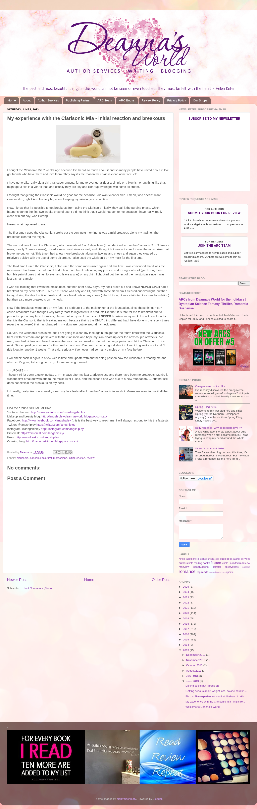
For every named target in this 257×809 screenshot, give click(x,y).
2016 (186, 634)
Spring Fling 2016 (205, 406)
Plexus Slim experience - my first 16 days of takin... (216, 696)
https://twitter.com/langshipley (55, 424)
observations (232, 567)
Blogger (157, 798)
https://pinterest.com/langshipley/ (42, 433)
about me (191, 558)
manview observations (194, 566)
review (91, 457)
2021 (186, 607)
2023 (186, 597)
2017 (186, 628)
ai (198, 558)
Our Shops (200, 100)
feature (216, 563)
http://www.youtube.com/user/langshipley (58, 412)
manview (244, 563)
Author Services (48, 100)
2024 (186, 591)
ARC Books (127, 100)
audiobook (226, 558)
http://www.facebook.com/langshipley (46, 420)
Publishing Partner (78, 100)
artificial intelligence (209, 559)
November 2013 (196, 660)
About (27, 100)
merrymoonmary (126, 798)
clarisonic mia (38, 457)
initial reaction (76, 457)
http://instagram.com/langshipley (62, 429)
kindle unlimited (230, 563)
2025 (186, 586)
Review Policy (151, 100)
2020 (186, 613)
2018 (186, 623)
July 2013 (192, 675)
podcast (246, 567)
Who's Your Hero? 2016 (209, 448)
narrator (216, 567)
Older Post (161, 580)
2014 (186, 644)
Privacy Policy (176, 100)
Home (12, 100)
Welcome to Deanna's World (203, 706)
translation (214, 572)
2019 (186, 618)
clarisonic (22, 457)
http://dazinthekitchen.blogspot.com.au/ (52, 441)
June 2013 (193, 681)
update (230, 572)
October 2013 (194, 665)
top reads (202, 572)
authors (183, 563)
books (206, 563)
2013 (186, 650)
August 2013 (194, 670)
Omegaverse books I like (210, 386)
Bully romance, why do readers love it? (218, 427)
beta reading (195, 563)
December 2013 (196, 654)
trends (222, 572)
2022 (186, 602)
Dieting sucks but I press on (202, 685)
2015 (186, 639)
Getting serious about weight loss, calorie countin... (216, 690)
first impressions (57, 457)
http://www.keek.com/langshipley (37, 437)
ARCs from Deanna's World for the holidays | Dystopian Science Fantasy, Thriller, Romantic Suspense (213, 304)
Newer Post (17, 580)
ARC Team (104, 100)
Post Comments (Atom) (38, 588)
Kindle (182, 558)
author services (241, 558)
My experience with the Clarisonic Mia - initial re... (215, 701)
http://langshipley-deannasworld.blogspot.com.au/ (74, 416)
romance (187, 571)
